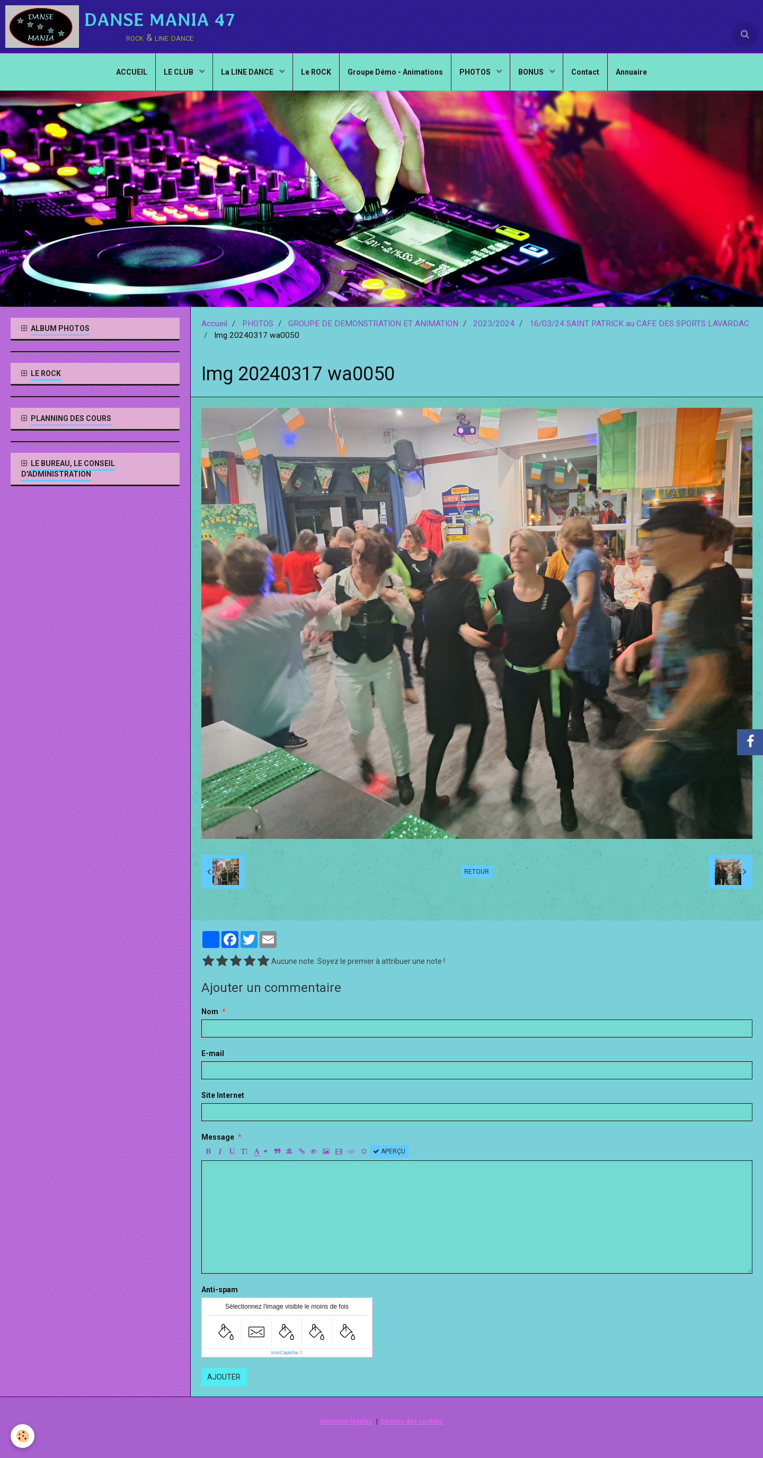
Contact (585, 72)
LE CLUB (179, 72)
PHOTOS (475, 72)
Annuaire (631, 72)
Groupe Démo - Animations (395, 72)
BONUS (531, 72)
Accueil (214, 323)
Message (217, 1137)
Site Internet (222, 1095)
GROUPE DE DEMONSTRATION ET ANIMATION (373, 323)
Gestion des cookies (411, 1421)
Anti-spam (219, 1289)
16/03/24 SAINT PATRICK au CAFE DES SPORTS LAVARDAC (639, 323)
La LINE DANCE (248, 72)
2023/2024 (493, 323)
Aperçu (389, 1151)
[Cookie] (22, 1436)
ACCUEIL (131, 72)
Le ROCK (316, 72)
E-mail (212, 1053)
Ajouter (224, 1377)
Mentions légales (346, 1421)
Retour (476, 871)
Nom (209, 1011)
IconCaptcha (284, 1352)
